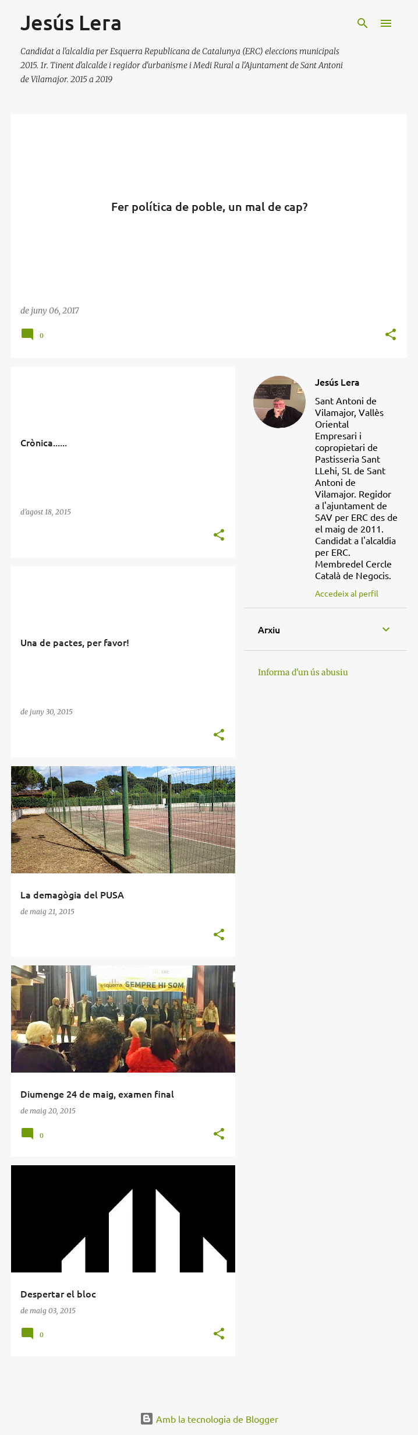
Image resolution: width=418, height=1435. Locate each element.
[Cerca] (363, 23)
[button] (391, 335)
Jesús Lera (337, 381)
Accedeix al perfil (346, 593)
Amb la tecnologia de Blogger (209, 1419)
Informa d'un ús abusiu (303, 672)
